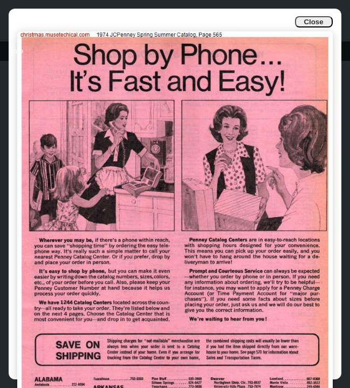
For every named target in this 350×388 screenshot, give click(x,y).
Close (313, 22)
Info (17, 51)
